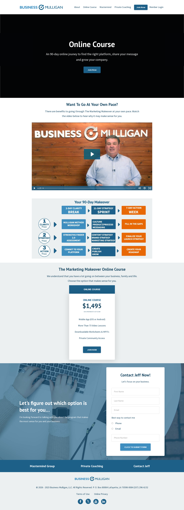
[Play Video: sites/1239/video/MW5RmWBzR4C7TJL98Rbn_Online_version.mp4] (92, 154)
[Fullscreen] (149, 188)
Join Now (140, 7)
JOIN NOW (92, 349)
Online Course (89, 7)
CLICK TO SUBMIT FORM (135, 447)
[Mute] (139, 188)
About (77, 7)
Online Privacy (101, 493)
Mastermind (105, 7)
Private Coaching (122, 7)
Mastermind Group (42, 466)
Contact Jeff (142, 466)
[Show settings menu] (144, 188)
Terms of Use (82, 493)
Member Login (156, 7)
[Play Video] (34, 188)
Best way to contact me (123, 417)
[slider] (89, 188)
